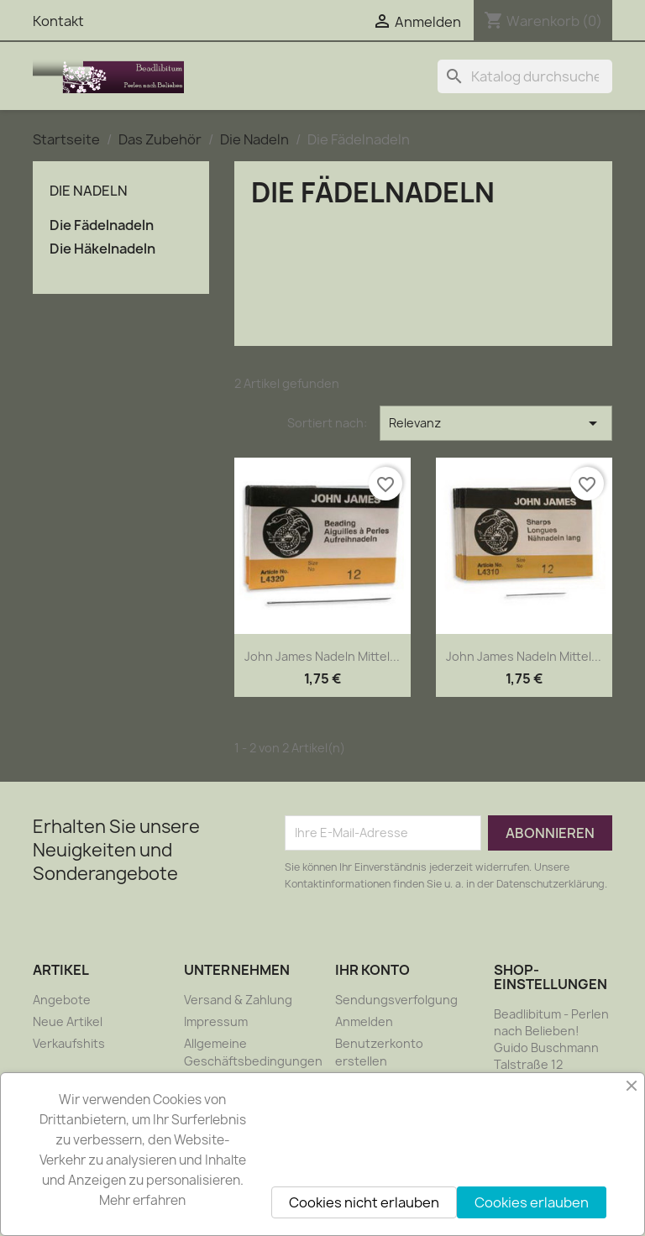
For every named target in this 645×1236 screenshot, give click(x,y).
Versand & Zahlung (238, 1000)
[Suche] (525, 76)
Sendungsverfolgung (396, 1000)
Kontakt (58, 21)
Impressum (216, 1021)
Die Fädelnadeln (102, 225)
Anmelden (364, 1021)
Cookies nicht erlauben (364, 1202)
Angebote (62, 1000)
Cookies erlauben (532, 1202)
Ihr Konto (372, 970)
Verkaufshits (69, 1043)
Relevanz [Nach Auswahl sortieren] (496, 423)
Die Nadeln (89, 190)
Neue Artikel (67, 1021)
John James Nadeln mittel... (322, 656)
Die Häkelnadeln (102, 249)
